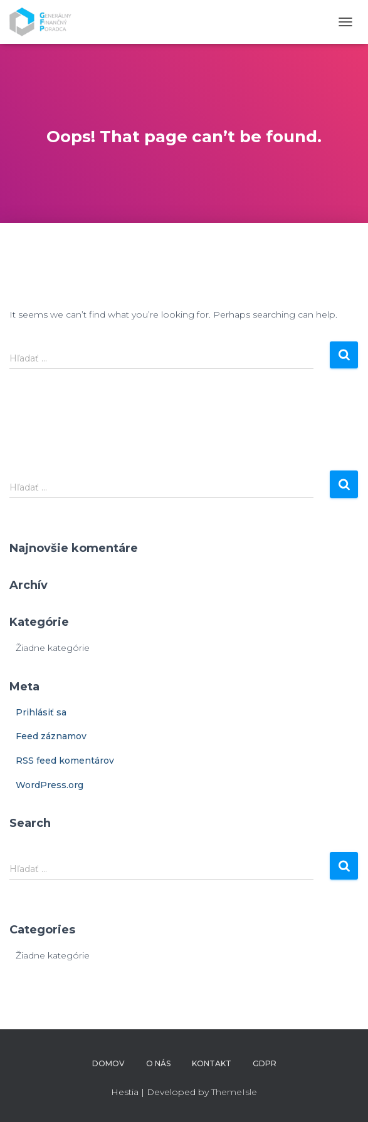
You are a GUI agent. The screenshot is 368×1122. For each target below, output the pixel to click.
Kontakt (211, 1063)
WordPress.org (49, 785)
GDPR (264, 1063)
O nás (158, 1063)
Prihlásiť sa (41, 712)
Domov (108, 1063)
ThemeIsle (234, 1092)
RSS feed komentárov (65, 760)
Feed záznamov (51, 736)
